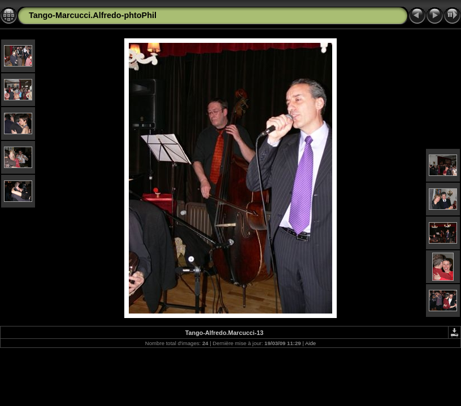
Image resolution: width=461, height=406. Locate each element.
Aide (310, 343)
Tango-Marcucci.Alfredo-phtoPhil (92, 15)
